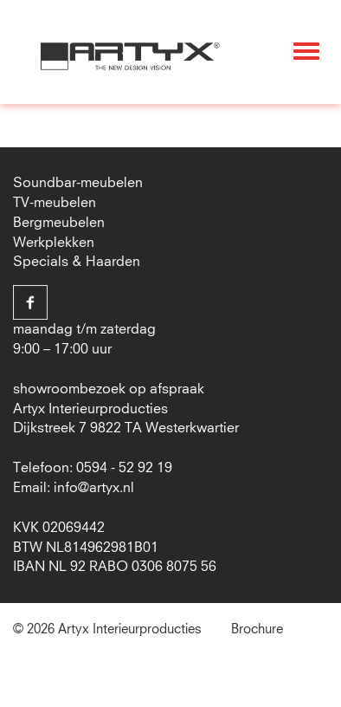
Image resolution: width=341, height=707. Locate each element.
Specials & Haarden (76, 262)
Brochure (257, 629)
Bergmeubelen (59, 223)
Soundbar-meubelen (78, 183)
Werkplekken (53, 243)
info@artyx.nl (94, 488)
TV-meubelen (54, 203)
